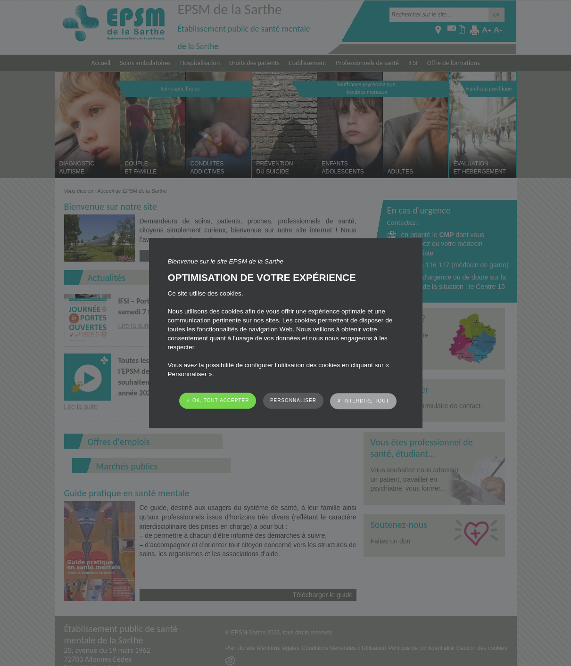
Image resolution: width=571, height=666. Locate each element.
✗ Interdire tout (363, 400)
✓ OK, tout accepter (217, 400)
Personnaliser (293, 400)
